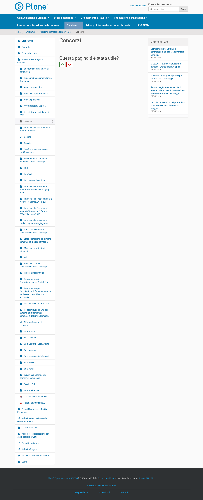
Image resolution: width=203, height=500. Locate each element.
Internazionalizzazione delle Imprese (38, 25)
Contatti (25, 47)
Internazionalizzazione (34, 180)
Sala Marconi (30, 350)
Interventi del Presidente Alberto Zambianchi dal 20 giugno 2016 (35, 189)
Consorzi (28, 121)
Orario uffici (27, 41)
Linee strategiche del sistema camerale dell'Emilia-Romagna (35, 240)
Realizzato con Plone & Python (101, 485)
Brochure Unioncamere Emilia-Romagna (36, 79)
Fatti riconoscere (138, 5)
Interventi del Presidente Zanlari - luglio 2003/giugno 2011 (35, 222)
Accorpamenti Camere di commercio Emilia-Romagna (33, 160)
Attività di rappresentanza (36, 93)
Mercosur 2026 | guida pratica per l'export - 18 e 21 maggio (166, 77)
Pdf (25, 257)
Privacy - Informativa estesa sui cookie (108, 25)
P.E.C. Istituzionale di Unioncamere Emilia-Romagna (34, 231)
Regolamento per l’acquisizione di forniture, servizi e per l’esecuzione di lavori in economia (35, 293)
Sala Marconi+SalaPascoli (36, 356)
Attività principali (32, 99)
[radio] (62, 64)
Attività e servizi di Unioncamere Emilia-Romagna (34, 265)
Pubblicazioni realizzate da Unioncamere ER (32, 420)
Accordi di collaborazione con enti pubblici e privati (33, 435)
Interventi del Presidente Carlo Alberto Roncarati (36, 129)
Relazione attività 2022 (32, 403)
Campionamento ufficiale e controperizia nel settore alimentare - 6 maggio (168, 52)
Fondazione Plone (105, 478)
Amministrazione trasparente (35, 455)
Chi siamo (72, 25)
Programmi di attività (34, 273)
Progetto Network (30, 443)
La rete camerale (29, 427)
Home (18, 32)
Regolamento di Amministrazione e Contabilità (34, 280)
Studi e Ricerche (31, 390)
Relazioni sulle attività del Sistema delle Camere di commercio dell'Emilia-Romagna (35, 313)
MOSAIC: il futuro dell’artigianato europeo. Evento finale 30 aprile (166, 65)
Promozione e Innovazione (129, 17)
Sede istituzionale (29, 53)
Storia (24, 462)
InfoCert (28, 174)
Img (26, 168)
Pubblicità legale (29, 449)
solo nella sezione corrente (161, 4)
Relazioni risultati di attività (36, 303)
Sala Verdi (28, 369)
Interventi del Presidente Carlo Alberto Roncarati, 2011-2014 (36, 200)
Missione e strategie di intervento (55, 32)
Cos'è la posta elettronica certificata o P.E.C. (34, 151)
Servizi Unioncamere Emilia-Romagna (32, 410)
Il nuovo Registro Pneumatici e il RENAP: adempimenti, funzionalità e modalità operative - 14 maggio (167, 90)
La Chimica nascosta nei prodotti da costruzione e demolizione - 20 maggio (168, 105)
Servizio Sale (30, 384)
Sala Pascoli (29, 362)
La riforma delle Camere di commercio (34, 70)
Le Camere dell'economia (33, 396)
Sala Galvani (30, 337)
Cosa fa (27, 137)
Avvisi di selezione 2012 (35, 106)
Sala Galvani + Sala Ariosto (36, 344)
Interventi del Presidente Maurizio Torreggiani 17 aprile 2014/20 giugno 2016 (33, 211)
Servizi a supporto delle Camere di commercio (33, 376)
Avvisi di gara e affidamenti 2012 (34, 113)
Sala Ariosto (29, 331)
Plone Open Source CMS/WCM (63, 478)
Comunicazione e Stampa (32, 17)
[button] (49, 18)
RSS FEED (143, 25)
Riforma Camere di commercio (31, 323)
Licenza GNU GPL (146, 478)
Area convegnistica (33, 87)
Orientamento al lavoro (94, 17)
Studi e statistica (63, 17)
